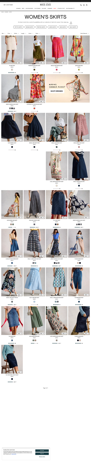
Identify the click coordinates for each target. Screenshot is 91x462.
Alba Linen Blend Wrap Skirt (56, 181)
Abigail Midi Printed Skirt (57, 65)
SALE (54, 8)
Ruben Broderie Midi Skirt (34, 65)
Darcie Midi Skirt (79, 65)
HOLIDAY (44, 8)
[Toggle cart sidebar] (86, 5)
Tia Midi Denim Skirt (79, 336)
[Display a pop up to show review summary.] (15, 111)
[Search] (81, 5)
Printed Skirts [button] (41, 27)
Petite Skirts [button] (18, 27)
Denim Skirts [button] (29, 27)
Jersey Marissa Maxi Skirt (12, 104)
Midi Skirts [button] (63, 27)
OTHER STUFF (61, 8)
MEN (23, 8)
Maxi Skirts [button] (73, 27)
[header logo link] (45, 4)
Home (2, 12)
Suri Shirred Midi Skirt (12, 220)
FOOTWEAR (37, 8)
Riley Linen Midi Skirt (34, 297)
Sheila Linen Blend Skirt (79, 181)
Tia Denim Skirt (12, 336)
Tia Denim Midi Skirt (79, 297)
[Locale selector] (4, 5)
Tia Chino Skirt (56, 220)
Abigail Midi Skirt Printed (12, 297)
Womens (6, 12)
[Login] (83, 4)
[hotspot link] (68, 88)
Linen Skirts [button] (52, 27)
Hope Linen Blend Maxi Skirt (56, 336)
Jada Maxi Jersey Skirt (34, 220)
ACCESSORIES (29, 8)
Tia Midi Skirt (12, 65)
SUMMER (50, 8)
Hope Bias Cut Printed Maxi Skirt (34, 104)
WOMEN (18, 8)
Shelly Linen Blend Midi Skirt (56, 297)
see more (71, 23)
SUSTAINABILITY (70, 8)
